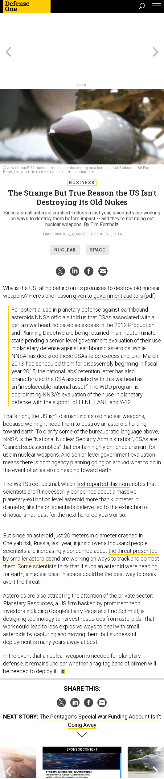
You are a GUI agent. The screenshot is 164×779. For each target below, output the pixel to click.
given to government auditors (108, 262)
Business (82, 149)
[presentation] (8, 735)
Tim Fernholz (56, 201)
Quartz (78, 200)
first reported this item (103, 450)
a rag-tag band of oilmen (118, 630)
